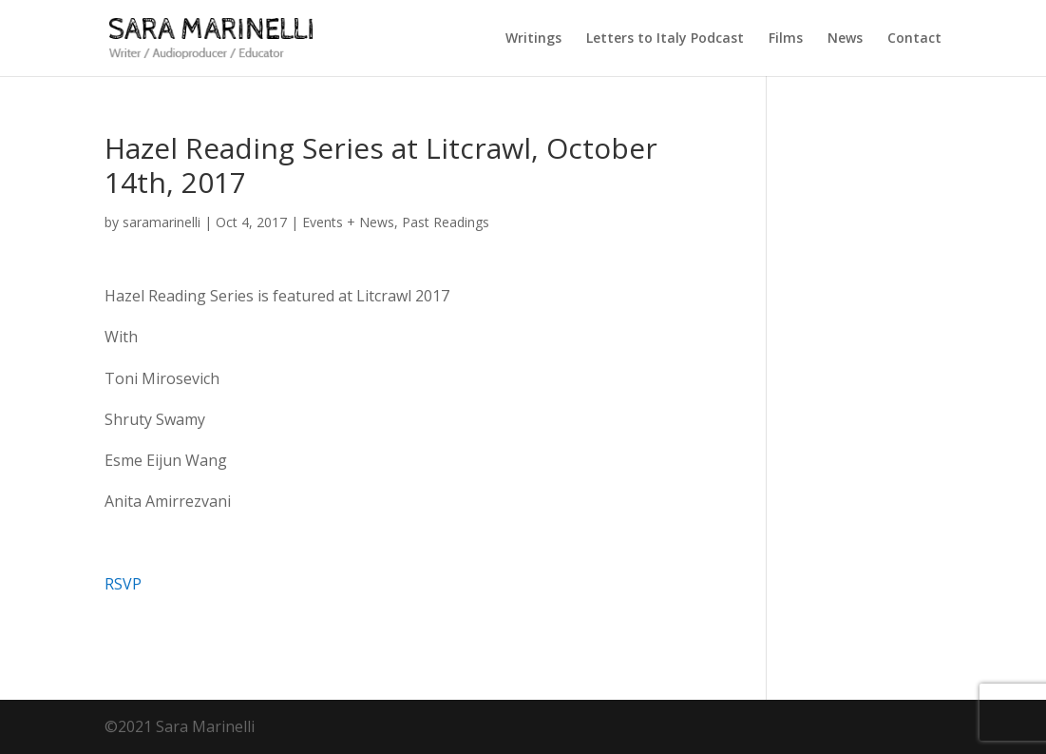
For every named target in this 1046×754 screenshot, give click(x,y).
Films (786, 39)
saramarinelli (161, 222)
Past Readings (445, 222)
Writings (533, 39)
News (845, 39)
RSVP (123, 583)
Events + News (348, 222)
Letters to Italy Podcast (665, 39)
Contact (914, 39)
